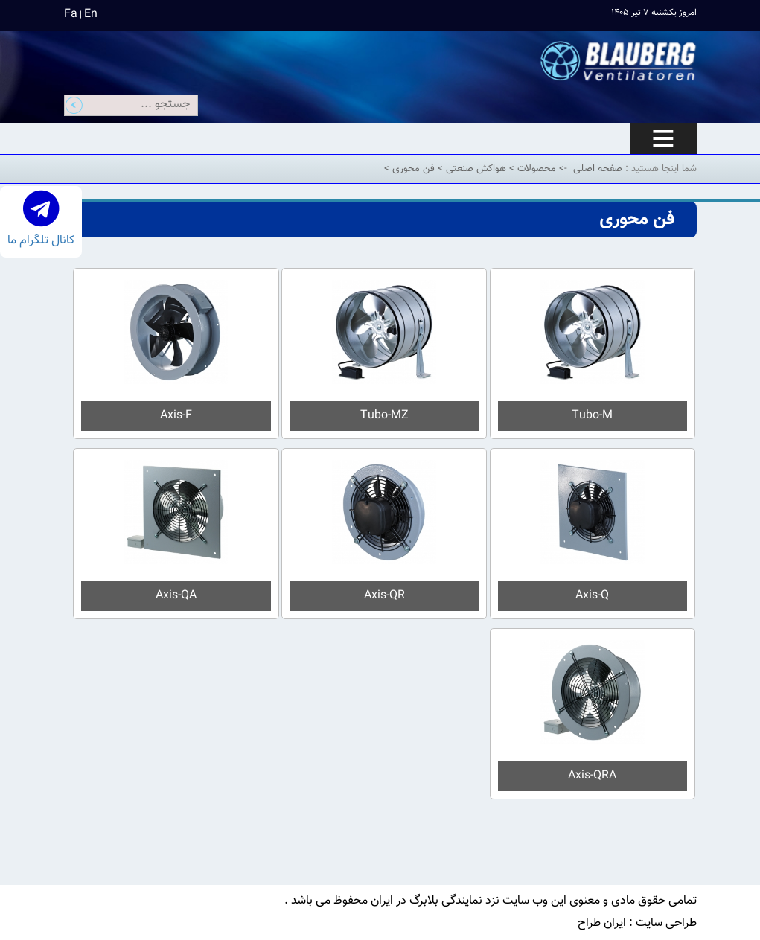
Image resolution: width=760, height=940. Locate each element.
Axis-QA (176, 595)
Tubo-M (592, 415)
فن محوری (412, 169)
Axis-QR (384, 595)
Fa (70, 14)
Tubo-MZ (384, 415)
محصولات (535, 169)
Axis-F (176, 415)
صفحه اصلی (597, 169)
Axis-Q (592, 595)
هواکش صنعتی (474, 169)
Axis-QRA (592, 776)
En (91, 14)
